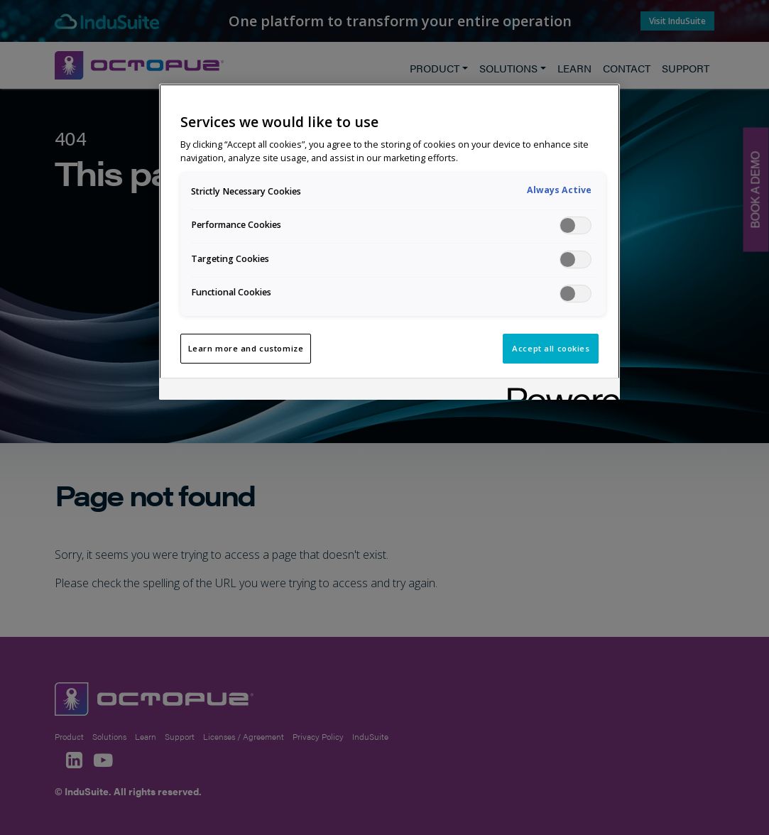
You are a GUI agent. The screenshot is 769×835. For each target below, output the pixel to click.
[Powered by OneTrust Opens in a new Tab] (559, 391)
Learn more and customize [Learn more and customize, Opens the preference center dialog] (246, 348)
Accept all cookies (550, 348)
